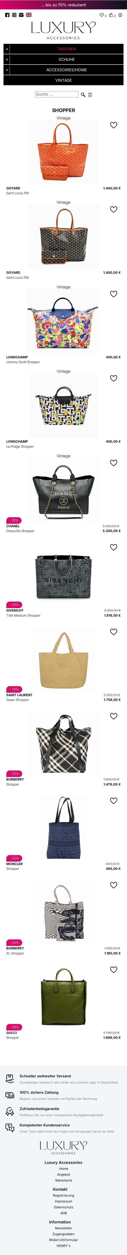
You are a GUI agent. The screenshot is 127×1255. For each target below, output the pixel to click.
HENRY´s (64, 1246)
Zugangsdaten (63, 1234)
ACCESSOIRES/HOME (66, 70)
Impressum (63, 1201)
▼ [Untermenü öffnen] (7, 49)
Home (63, 1169)
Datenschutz (63, 1207)
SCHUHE (67, 59)
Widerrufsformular (63, 1240)
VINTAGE (63, 80)
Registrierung (63, 1195)
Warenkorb (63, 1180)
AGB (63, 1213)
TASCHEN (67, 49)
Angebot (63, 1174)
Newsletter (63, 1228)
